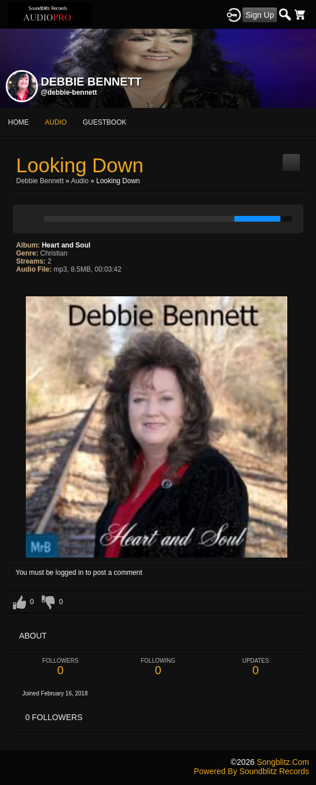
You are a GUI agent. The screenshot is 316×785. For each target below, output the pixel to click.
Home (18, 122)
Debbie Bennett (40, 181)
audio (56, 122)
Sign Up (259, 15)
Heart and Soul (66, 245)
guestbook (104, 122)
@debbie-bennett (69, 92)
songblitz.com (283, 762)
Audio (79, 181)
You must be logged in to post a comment (79, 573)
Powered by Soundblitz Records (251, 771)
